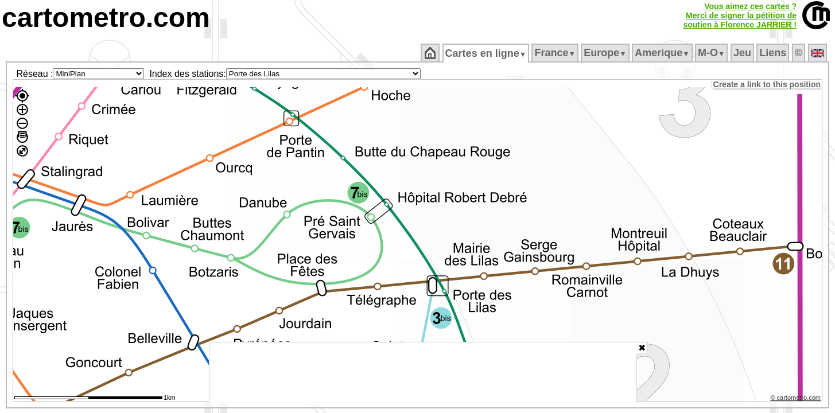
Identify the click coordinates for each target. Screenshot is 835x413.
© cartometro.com (796, 399)
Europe (606, 53)
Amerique (663, 53)
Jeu (743, 53)
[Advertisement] (423, 373)
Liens (773, 53)
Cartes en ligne (486, 53)
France (555, 53)
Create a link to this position (767, 84)
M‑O (712, 53)
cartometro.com (106, 17)
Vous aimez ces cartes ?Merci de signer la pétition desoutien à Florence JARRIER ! (740, 15)
